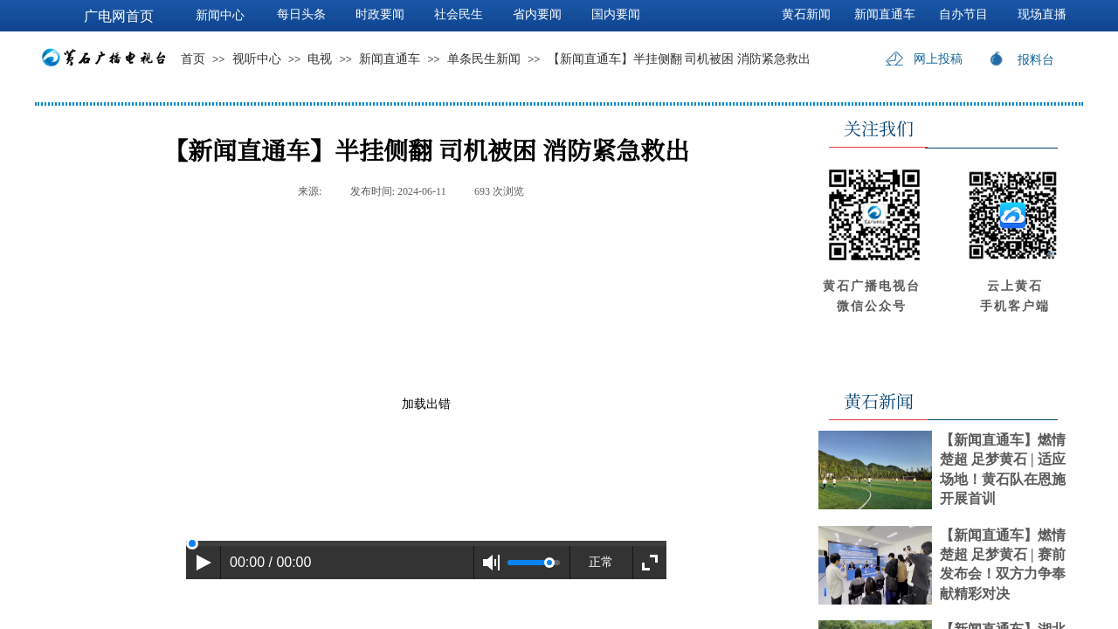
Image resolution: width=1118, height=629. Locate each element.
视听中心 (256, 59)
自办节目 (963, 14)
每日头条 (301, 14)
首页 (193, 59)
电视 (319, 59)
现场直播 (1042, 14)
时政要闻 (379, 14)
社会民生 (458, 14)
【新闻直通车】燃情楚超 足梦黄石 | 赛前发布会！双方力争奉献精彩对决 (1003, 564)
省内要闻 (537, 14)
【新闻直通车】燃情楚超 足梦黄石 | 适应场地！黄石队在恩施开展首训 (1003, 469)
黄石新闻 (806, 14)
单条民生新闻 (484, 59)
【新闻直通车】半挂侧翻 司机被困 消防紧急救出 (679, 59)
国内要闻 (615, 14)
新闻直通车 (389, 59)
